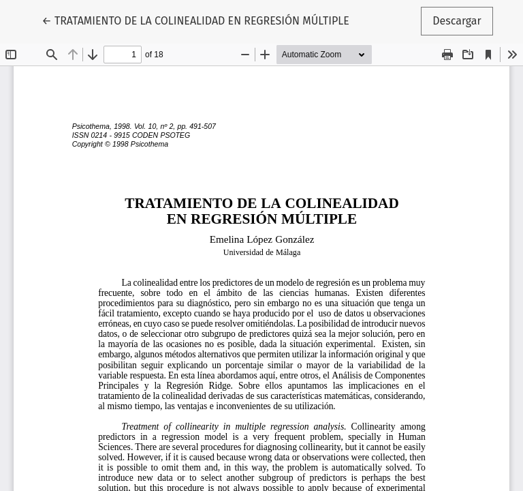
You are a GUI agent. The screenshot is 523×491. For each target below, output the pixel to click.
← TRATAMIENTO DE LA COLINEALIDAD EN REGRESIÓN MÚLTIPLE (195, 19)
